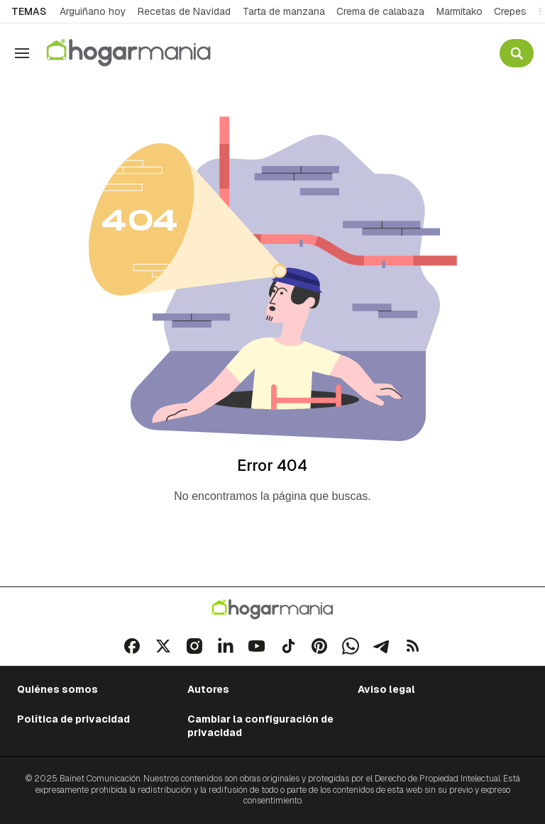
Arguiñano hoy (93, 11)
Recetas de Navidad (184, 11)
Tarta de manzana (284, 11)
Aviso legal (386, 689)
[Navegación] (22, 53)
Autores (208, 689)
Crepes (510, 11)
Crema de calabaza (380, 11)
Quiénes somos (57, 689)
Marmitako (459, 11)
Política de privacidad (73, 719)
